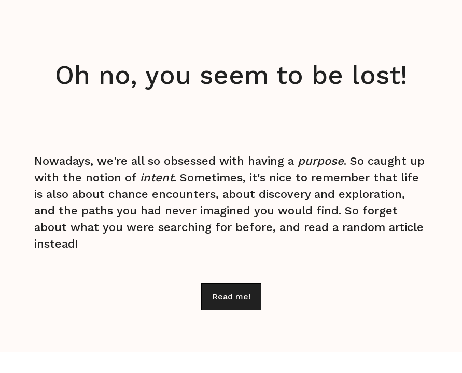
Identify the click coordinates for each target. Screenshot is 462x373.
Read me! (231, 297)
